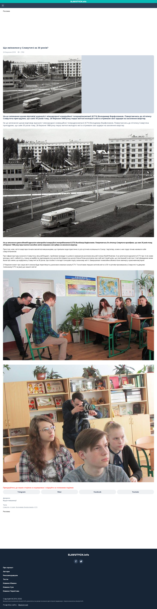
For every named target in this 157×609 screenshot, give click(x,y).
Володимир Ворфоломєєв (25, 507)
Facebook (97, 492)
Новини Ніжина (9, 583)
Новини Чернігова (11, 591)
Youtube (135, 492)
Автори (6, 571)
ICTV (35, 507)
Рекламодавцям (10, 575)
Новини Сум (8, 587)
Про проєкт (8, 568)
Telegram (22, 492)
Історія (12, 507)
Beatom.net (23, 605)
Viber (59, 492)
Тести (5, 579)
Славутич (6, 507)
